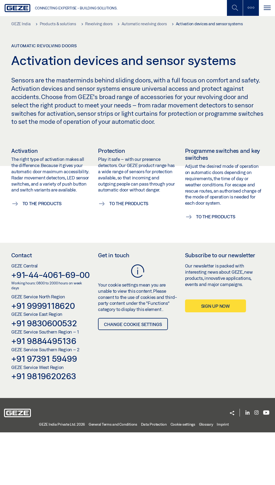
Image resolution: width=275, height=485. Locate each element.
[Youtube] (266, 465)
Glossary (206, 477)
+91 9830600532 (44, 376)
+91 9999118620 (43, 358)
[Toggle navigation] (267, 8)
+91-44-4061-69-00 (50, 327)
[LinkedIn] (247, 465)
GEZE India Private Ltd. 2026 (62, 477)
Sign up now (215, 358)
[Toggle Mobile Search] (235, 8)
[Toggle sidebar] (251, 8)
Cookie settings (183, 477)
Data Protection (154, 477)
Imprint (223, 477)
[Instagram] (256, 465)
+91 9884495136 (43, 393)
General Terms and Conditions (113, 477)
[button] (232, 466)
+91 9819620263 (43, 428)
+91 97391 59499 (44, 411)
